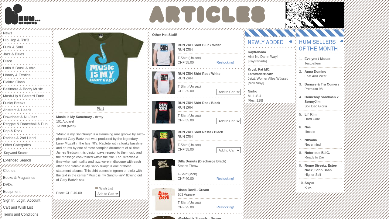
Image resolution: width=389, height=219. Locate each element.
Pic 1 (100, 108)
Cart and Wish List (18, 207)
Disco (7, 61)
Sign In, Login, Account (21, 200)
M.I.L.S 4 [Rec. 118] (255, 95)
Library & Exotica (17, 75)
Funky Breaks (14, 103)
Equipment (11, 191)
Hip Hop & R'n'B (16, 40)
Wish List (104, 188)
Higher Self (321, 170)
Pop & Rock (12, 131)
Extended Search (17, 160)
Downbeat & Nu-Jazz (20, 117)
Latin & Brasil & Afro (19, 68)
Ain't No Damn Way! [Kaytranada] (263, 56)
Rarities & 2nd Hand (19, 138)
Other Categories (17, 145)
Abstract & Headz (17, 110)
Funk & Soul (13, 47)
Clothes (9, 171)
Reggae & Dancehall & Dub (25, 124)
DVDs (7, 184)
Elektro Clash (14, 82)
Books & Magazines (19, 178)
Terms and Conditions (20, 214)
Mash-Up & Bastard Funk (23, 96)
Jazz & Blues (13, 54)
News (7, 33)
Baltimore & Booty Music (23, 89)
